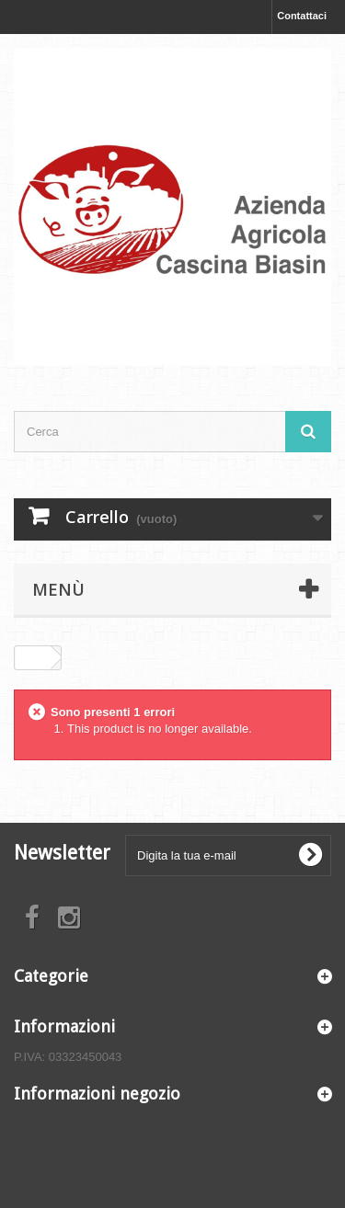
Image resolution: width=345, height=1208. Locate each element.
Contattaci (302, 15)
